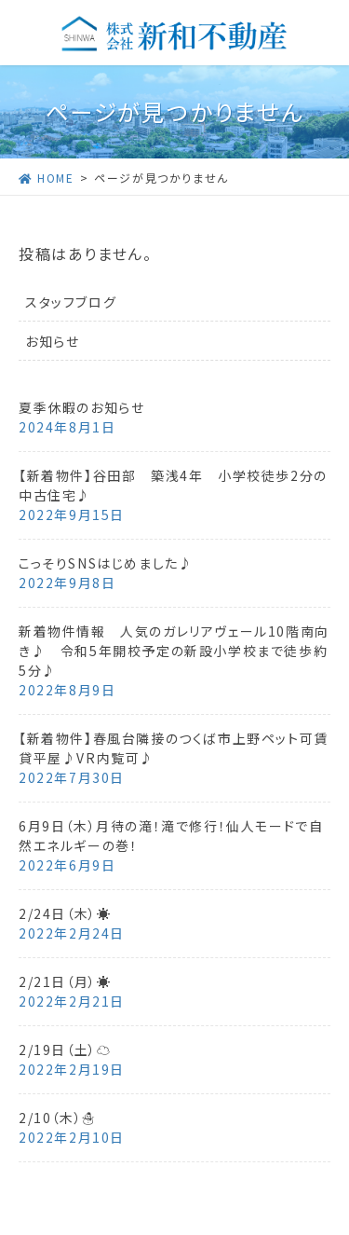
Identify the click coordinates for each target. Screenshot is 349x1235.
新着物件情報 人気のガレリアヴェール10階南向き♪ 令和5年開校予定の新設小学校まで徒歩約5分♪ (174, 650)
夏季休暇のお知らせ (81, 407)
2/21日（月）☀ (65, 981)
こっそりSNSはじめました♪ (106, 563)
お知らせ (52, 341)
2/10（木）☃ (58, 1117)
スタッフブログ (70, 302)
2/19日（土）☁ (65, 1049)
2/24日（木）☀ (65, 913)
